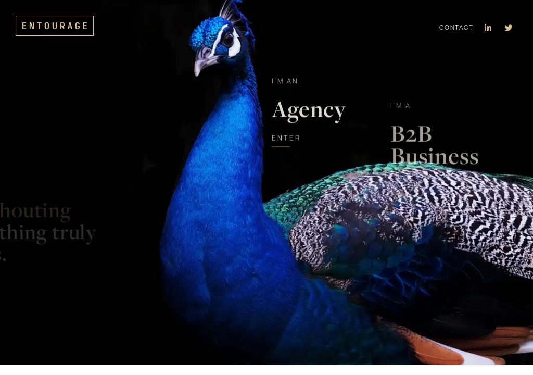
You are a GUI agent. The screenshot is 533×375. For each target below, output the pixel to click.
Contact (456, 27)
